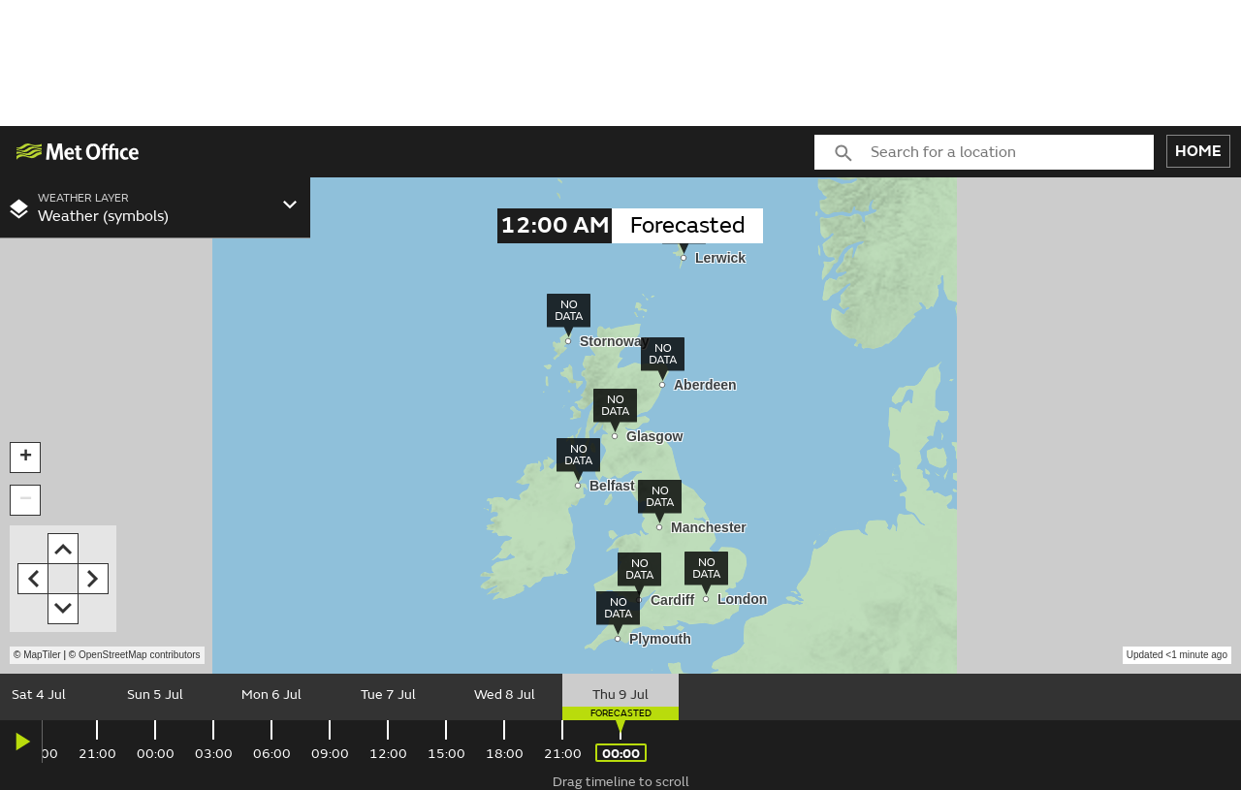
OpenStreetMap (140, 654)
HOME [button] (1198, 151)
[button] (25, 457)
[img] (78, 151)
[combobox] (1012, 152)
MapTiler (42, 654)
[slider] (620, 697)
